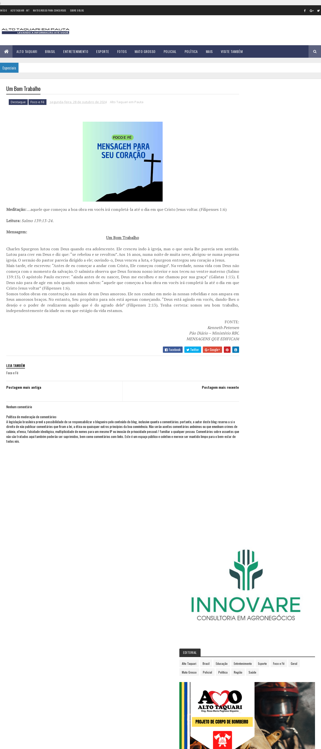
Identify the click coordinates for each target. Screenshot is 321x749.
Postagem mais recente (199, 398)
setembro (241, 458)
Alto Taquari (26, 51)
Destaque (18, 102)
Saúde (265, 196)
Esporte (102, 51)
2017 (238, 348)
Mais (209, 51)
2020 (238, 369)
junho (238, 437)
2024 (238, 397)
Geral (267, 188)
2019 (238, 362)
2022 (238, 383)
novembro (241, 471)
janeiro (239, 403)
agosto (239, 451)
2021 (238, 376)
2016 (238, 341)
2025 (238, 487)
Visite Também (232, 51)
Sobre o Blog (77, 10)
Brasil (50, 51)
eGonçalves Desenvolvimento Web (51, 742)
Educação (271, 179)
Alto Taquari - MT (19, 10)
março (238, 417)
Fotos (122, 51)
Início (3, 10)
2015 (238, 333)
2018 (238, 355)
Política (191, 51)
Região (250, 196)
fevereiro (240, 410)
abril (237, 424)
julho (237, 444)
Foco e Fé (37, 102)
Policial (170, 51)
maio (237, 430)
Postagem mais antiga (23, 398)
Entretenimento (75, 51)
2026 (238, 494)
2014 (238, 326)
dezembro (241, 478)
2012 (238, 312)
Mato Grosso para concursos (49, 10)
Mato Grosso (145, 51)
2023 (238, 390)
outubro (240, 464)
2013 (238, 319)
